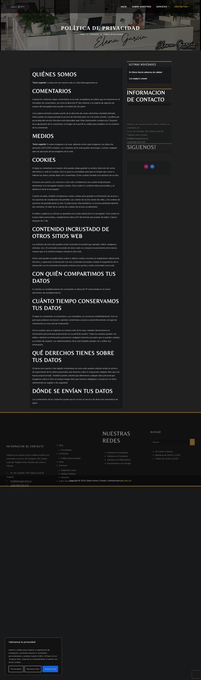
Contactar (182, 6)
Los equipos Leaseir (138, 82)
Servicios (162, 6)
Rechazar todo (33, 669)
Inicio (124, 6)
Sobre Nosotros (141, 6)
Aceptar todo (50, 669)
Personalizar (16, 669)
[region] (33, 656)
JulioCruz (128, 480)
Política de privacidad (113, 36)
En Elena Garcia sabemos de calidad (145, 76)
